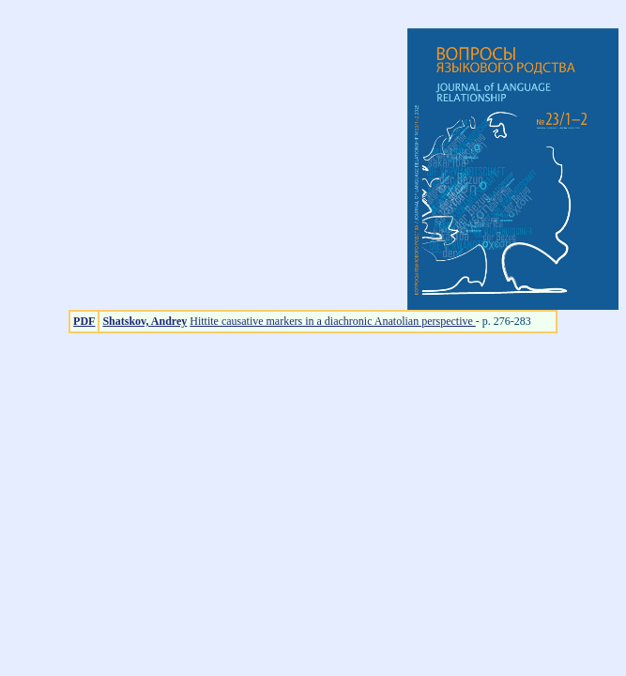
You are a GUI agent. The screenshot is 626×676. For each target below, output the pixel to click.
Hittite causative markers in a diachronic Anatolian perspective (333, 321)
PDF (84, 321)
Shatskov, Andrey (144, 321)
